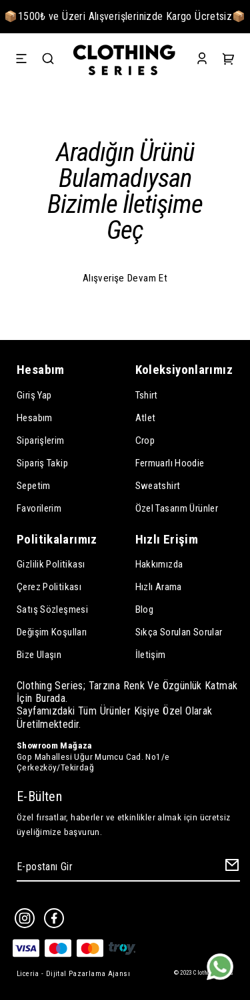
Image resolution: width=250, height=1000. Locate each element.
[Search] (48, 60)
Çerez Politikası (49, 587)
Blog (144, 609)
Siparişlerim (41, 440)
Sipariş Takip (42, 463)
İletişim (150, 655)
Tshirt (146, 395)
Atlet (145, 418)
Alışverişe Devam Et (125, 278)
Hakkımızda (159, 564)
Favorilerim (39, 508)
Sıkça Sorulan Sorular (179, 632)
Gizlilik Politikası (51, 564)
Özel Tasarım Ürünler (177, 508)
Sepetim (34, 486)
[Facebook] (54, 918)
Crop (145, 440)
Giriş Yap (34, 395)
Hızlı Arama (158, 587)
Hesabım (35, 418)
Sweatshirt (158, 486)
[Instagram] (25, 918)
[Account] (202, 60)
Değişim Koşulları (52, 632)
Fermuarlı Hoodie (170, 463)
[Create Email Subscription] (230, 867)
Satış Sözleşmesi (52, 609)
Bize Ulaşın (39, 655)
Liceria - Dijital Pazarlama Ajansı (73, 973)
